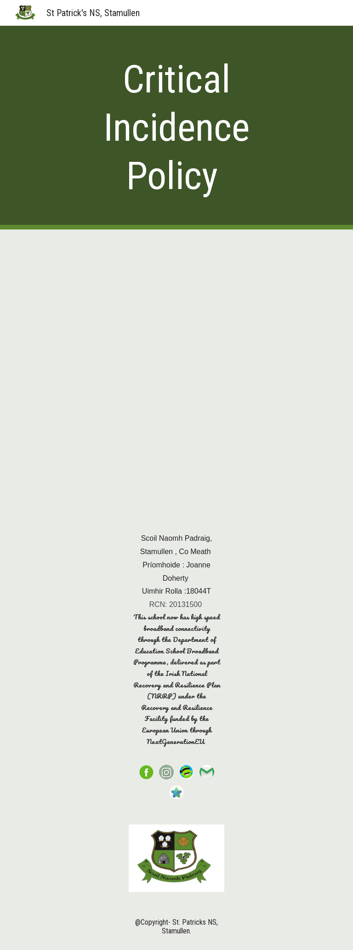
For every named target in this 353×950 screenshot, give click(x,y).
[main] (176, 128)
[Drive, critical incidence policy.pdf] (176, 372)
